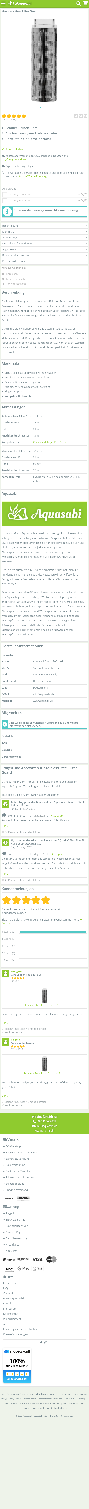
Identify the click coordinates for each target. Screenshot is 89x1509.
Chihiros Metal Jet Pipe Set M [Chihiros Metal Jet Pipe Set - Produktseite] (50, 442)
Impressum (10, 1308)
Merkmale (44, 231)
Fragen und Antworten (44, 255)
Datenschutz (10, 1313)
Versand (8, 1293)
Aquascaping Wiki (13, 1298)
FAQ (5, 1288)
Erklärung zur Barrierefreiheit (20, 1329)
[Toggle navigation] (3, 3)
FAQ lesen (12, 274)
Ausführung (9, 188)
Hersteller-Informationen (44, 243)
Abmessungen (44, 237)
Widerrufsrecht (12, 1319)
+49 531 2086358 (16, 284)
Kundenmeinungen (44, 261)
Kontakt (7, 1303)
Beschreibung (44, 225)
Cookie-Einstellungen (15, 1334)
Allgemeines (44, 249)
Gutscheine (10, 1283)
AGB (5, 1324)
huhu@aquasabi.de (17, 279)
